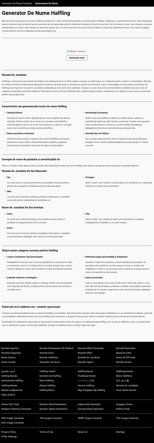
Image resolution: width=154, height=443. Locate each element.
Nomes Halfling (86, 385)
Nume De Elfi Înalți (125, 357)
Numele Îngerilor (10, 348)
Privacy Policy (8, 432)
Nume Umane (8, 362)
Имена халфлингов (11, 390)
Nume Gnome (8, 357)
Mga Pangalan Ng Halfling (91, 390)
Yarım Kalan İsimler (126, 390)
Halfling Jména (47, 371)
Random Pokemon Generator (16, 409)
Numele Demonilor (126, 348)
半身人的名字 (8, 394)
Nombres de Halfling (50, 376)
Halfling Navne (85, 371)
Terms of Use (46, 432)
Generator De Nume (50, 362)
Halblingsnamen (124, 371)
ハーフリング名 (86, 380)
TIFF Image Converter (127, 418)
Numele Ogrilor (85, 362)
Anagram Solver (124, 404)
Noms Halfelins (124, 376)
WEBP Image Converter (90, 418)
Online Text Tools (10, 404)
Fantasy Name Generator (91, 409)
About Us (82, 432)
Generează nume (77, 58)
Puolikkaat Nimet (87, 376)
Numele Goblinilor (49, 357)
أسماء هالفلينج (8, 371)
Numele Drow (47, 352)
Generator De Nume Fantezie (17, 3)
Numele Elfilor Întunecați (91, 348)
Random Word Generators (53, 404)
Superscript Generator (89, 404)
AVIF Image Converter (12, 422)
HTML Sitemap (9, 436)
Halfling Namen (9, 385)
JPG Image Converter (51, 418)
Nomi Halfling (47, 380)
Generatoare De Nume (46, 3)
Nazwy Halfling (47, 385)
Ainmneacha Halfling (12, 380)
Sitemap (120, 432)
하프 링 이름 (122, 380)
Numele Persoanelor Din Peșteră (56, 348)
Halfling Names (9, 376)
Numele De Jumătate (89, 357)
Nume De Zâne (123, 352)
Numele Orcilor (124, 362)
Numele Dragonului (11, 352)
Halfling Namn (47, 390)
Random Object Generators (54, 409)
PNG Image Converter (12, 418)
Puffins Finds (123, 409)
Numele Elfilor (85, 352)
